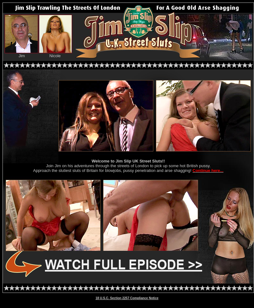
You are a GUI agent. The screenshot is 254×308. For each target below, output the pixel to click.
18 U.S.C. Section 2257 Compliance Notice (127, 298)
